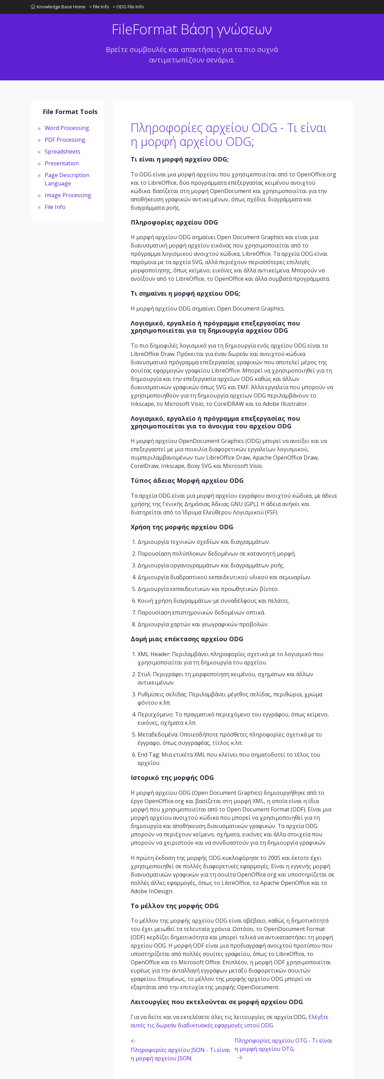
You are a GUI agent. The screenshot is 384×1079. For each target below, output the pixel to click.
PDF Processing (65, 139)
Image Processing (68, 195)
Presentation (62, 163)
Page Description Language (67, 179)
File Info (55, 207)
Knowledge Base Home (58, 6)
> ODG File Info (128, 6)
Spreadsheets (62, 151)
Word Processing (67, 128)
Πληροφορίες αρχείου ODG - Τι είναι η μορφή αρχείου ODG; (229, 135)
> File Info (99, 6)
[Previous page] (183, 1049)
